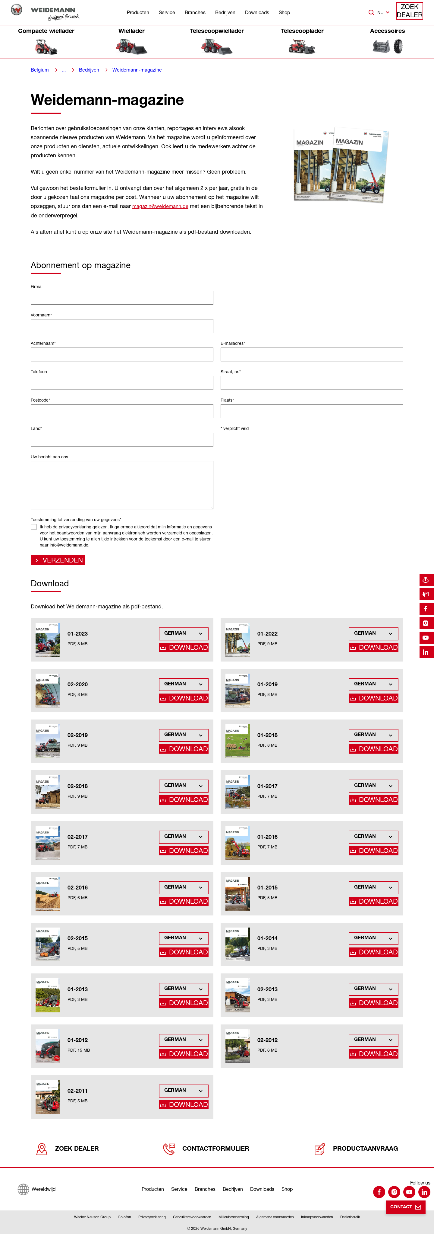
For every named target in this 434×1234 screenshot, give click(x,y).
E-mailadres (233, 342)
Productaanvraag (356, 1149)
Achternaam (43, 342)
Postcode (40, 399)
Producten (138, 12)
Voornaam (41, 314)
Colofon (124, 1217)
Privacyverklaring (152, 1217)
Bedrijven (225, 12)
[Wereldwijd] (36, 1188)
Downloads (257, 12)
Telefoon (39, 371)
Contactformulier (208, 1149)
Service (167, 12)
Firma (36, 286)
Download (191, 649)
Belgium (38, 69)
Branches (195, 12)
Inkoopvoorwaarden (317, 1217)
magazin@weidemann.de (162, 206)
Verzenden (58, 561)
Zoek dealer (409, 12)
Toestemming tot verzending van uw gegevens (76, 519)
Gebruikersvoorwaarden (192, 1217)
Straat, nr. (231, 371)
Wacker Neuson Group (92, 1217)
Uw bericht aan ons (49, 456)
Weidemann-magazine (129, 69)
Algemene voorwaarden (275, 1217)
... (61, 69)
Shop (284, 12)
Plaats (227, 399)
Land (36, 428)
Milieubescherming (234, 1217)
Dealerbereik (350, 1217)
